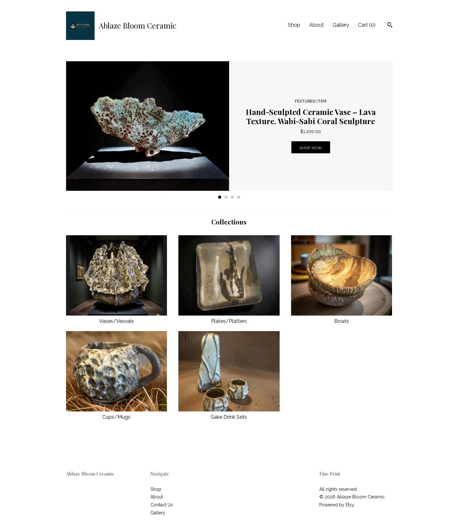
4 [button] (238, 197)
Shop (294, 25)
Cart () (366, 25)
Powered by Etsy (336, 504)
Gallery (341, 25)
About (316, 25)
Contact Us (161, 504)
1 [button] (219, 197)
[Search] (390, 25)
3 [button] (232, 197)
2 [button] (226, 197)
